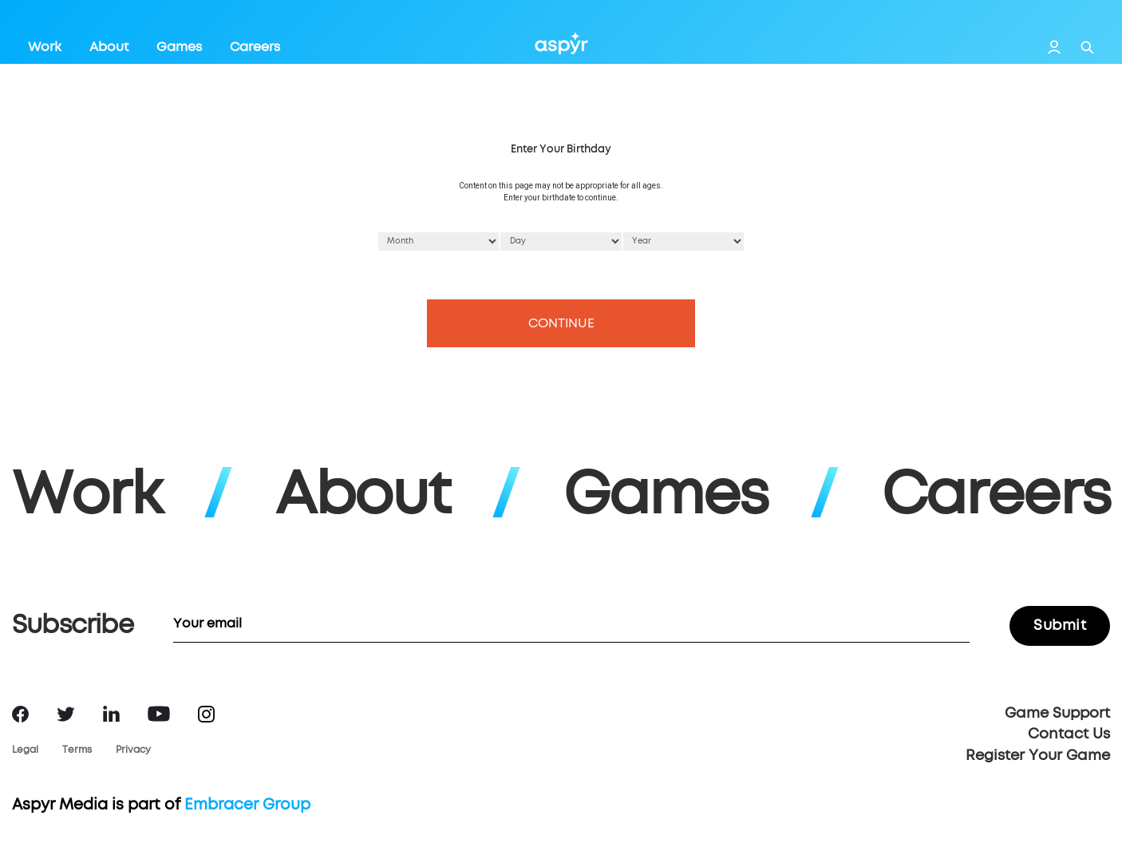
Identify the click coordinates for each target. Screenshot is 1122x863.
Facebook (20, 714)
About (108, 47)
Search (1087, 47)
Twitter (66, 714)
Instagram (206, 714)
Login (1054, 47)
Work (44, 47)
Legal (25, 750)
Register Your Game (1038, 756)
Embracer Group (247, 805)
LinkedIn (111, 714)
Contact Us (1069, 734)
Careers (255, 47)
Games (179, 47)
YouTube (159, 714)
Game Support (1057, 714)
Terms (77, 750)
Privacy (133, 750)
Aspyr (561, 43)
